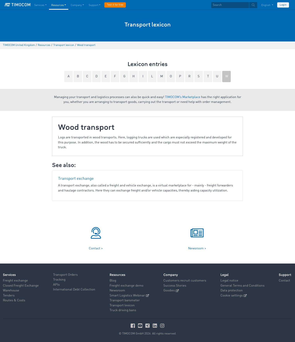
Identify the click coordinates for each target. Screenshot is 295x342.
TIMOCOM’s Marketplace (182, 97)
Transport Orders (65, 275)
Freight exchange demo (126, 285)
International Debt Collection (74, 289)
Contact (284, 280)
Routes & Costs (14, 300)
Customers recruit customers (184, 280)
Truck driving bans (123, 310)
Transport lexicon (122, 305)
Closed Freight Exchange (21, 285)
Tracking (59, 279)
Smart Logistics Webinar (129, 295)
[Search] (230, 5)
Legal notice (229, 280)
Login (283, 4)
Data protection (231, 290)
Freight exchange (15, 280)
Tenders (9, 295)
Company (170, 275)
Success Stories (174, 285)
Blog (113, 280)
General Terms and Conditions (242, 285)
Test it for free (115, 4)
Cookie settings (233, 295)
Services (9, 275)
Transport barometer (125, 300)
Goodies (171, 290)
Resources (117, 275)
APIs (56, 284)
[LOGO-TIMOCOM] (17, 5)
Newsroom (117, 290)
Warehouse (11, 290)
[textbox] (234, 5)
